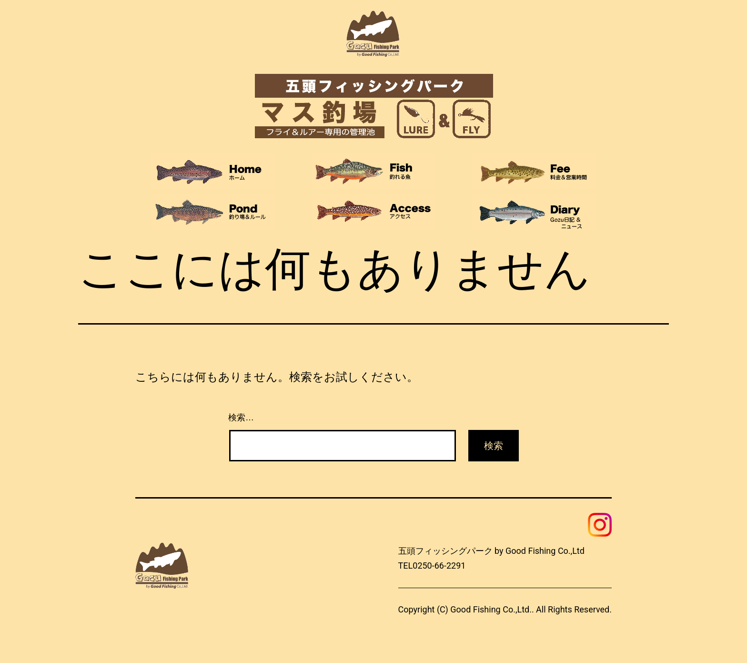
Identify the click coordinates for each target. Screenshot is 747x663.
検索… (241, 417)
